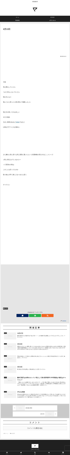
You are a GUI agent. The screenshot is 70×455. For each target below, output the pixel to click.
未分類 (6, 308)
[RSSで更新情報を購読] (38, 315)
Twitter (17, 122)
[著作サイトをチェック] (31, 315)
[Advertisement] (35, 42)
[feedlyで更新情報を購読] (35, 315)
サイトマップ (35, 450)
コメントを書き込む (35, 429)
